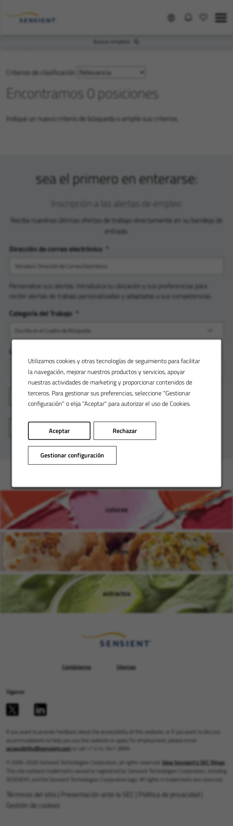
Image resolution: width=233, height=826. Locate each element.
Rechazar (125, 431)
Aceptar (59, 431)
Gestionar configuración (72, 456)
